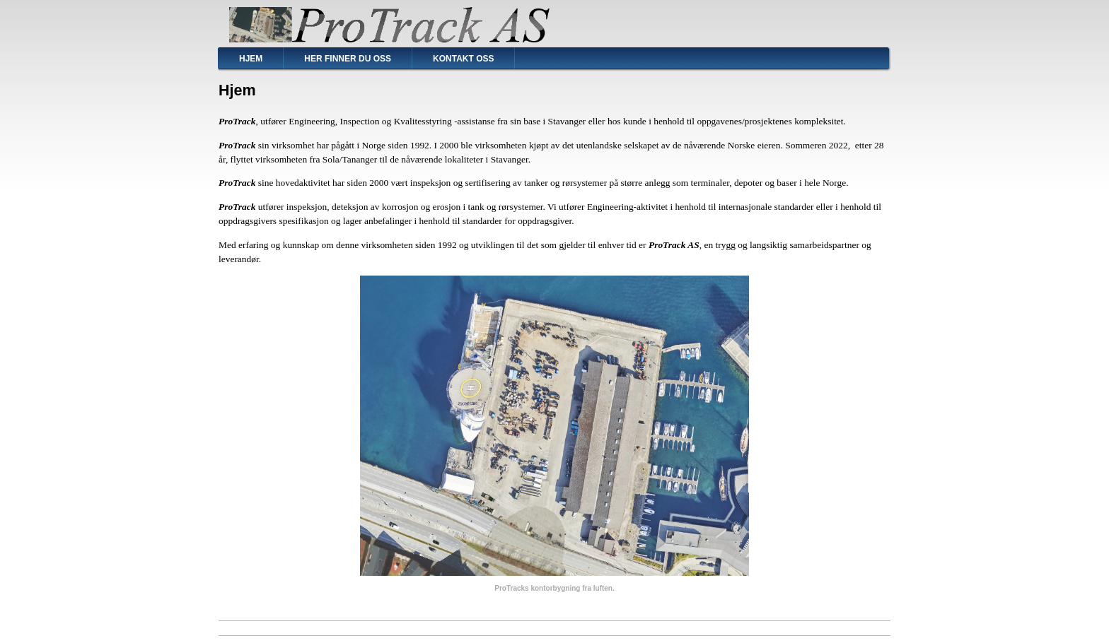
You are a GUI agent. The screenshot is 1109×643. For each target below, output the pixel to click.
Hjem (250, 59)
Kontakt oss (463, 59)
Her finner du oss (347, 59)
